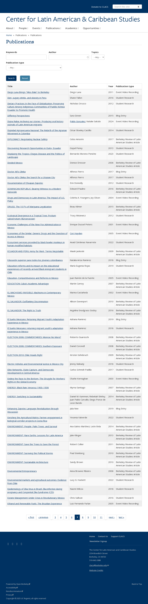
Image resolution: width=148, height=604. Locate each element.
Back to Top (137, 584)
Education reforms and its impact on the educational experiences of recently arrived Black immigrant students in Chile (36, 269)
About (10, 28)
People (23, 28)
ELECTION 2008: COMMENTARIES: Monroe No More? (34, 337)
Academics (72, 28)
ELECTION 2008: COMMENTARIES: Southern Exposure (34, 346)
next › (112, 518)
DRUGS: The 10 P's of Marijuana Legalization (29, 206)
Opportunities (92, 28)
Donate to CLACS (99, 6)
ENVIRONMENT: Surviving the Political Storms (30, 453)
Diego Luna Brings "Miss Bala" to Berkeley (28, 92)
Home (9, 35)
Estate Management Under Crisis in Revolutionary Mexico (36, 497)
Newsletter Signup (98, 541)
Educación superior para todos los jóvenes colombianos (35, 260)
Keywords (11, 52)
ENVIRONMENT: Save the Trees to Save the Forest (33, 444)
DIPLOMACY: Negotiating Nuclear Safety (27, 139)
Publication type (15, 62)
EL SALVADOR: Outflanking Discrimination (27, 301)
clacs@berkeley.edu (99, 565)
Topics (95, 52)
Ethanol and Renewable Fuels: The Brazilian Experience (34, 503)
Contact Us (103, 536)
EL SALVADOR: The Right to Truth (24, 310)
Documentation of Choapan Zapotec (25, 183)
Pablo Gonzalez (77, 121)
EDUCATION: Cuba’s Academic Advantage (28, 283)
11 (102, 518)
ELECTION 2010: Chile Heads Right (24, 355)
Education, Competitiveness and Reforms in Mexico (32, 278)
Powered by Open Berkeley (18, 584)
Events (37, 28)
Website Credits (96, 570)
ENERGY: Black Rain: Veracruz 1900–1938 (28, 387)
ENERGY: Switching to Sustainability (24, 396)
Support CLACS (118, 536)
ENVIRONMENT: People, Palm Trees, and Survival (32, 426)
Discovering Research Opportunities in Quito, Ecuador (34, 148)
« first (32, 518)
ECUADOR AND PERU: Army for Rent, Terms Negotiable (35, 251)
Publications (53, 28)
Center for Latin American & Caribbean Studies (73, 19)
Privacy (10, 595)
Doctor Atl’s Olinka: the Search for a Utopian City (31, 177)
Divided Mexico (15, 162)
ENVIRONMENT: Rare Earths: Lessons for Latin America (35, 435)
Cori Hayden (76, 233)
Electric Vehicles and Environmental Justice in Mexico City (35, 363)
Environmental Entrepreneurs (22, 471)
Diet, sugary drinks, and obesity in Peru (26, 97)
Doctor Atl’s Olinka (16, 171)
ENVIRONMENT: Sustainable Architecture (27, 462)
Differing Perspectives (18, 115)
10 (95, 518)
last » (122, 518)
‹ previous (44, 518)
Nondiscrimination (14, 591)
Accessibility (12, 587)
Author (52, 52)
